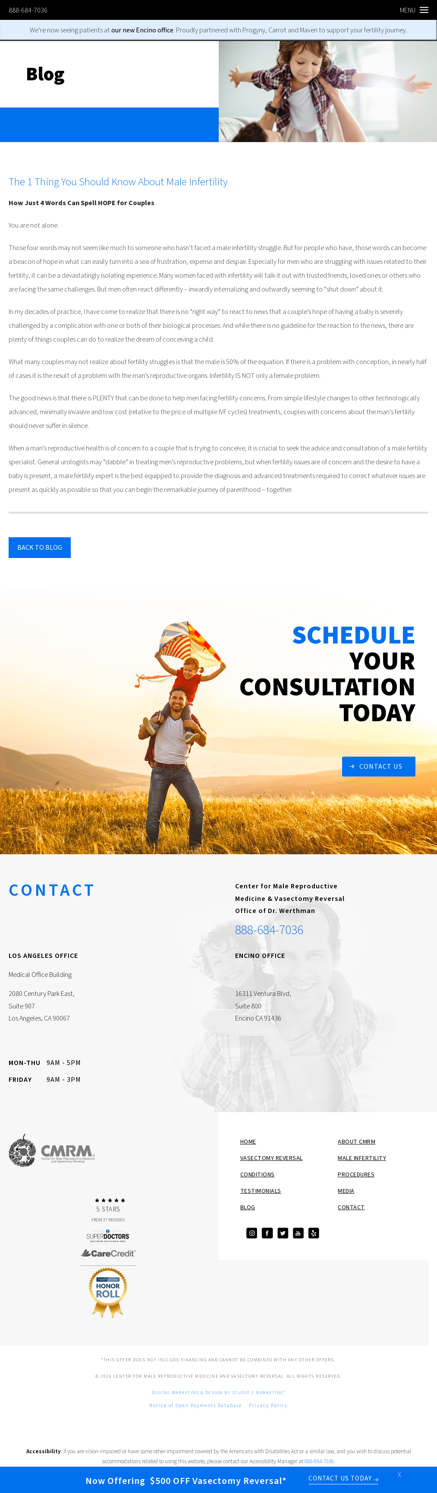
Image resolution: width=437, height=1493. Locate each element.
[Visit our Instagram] (251, 1233)
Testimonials (260, 1191)
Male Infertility (362, 1158)
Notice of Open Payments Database (195, 1405)
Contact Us (380, 766)
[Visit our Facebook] (267, 1233)
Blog (247, 1207)
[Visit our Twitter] (282, 1233)
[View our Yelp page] (313, 1233)
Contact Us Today (340, 1479)
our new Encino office (142, 30)
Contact (351, 1207)
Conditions (257, 1174)
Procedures (356, 1174)
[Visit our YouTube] (297, 1233)
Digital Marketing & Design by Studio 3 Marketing (219, 1393)
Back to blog (39, 547)
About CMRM (356, 1142)
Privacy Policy (268, 1405)
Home (248, 1142)
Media (346, 1191)
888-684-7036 (28, 10)
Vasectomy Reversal (271, 1158)
